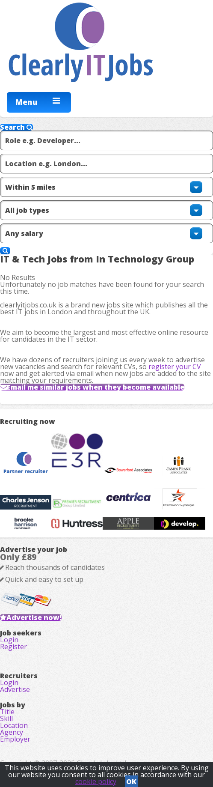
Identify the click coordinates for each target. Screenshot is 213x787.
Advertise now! (34, 617)
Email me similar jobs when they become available (95, 387)
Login (9, 639)
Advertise (15, 689)
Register (13, 646)
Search (16, 127)
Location (14, 725)
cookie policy (95, 781)
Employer (15, 739)
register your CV (174, 366)
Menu (26, 102)
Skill (6, 718)
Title (7, 711)
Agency (11, 732)
